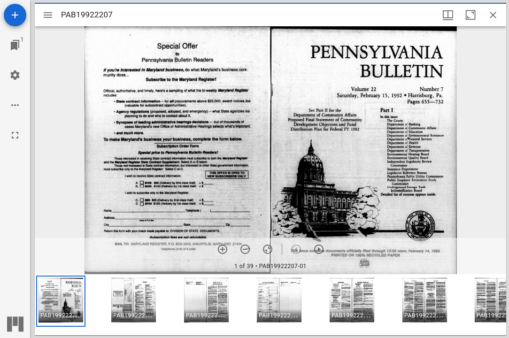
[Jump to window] (15, 45)
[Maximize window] (470, 15)
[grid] (270, 304)
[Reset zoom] (267, 249)
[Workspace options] (15, 105)
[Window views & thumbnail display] (448, 15)
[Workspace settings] (15, 75)
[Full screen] (15, 135)
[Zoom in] (222, 249)
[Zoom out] (245, 249)
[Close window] (493, 15)
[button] (61, 301)
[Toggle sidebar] (48, 15)
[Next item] (319, 249)
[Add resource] (15, 15)
